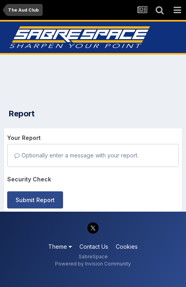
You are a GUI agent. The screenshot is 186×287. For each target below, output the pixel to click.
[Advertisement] (93, 79)
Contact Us (93, 246)
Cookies (127, 246)
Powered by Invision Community (93, 264)
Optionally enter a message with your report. (76, 155)
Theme (60, 246)
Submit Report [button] (35, 200)
